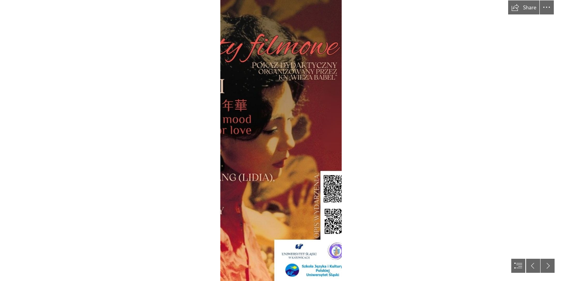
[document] (281, 140)
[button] (523, 7)
